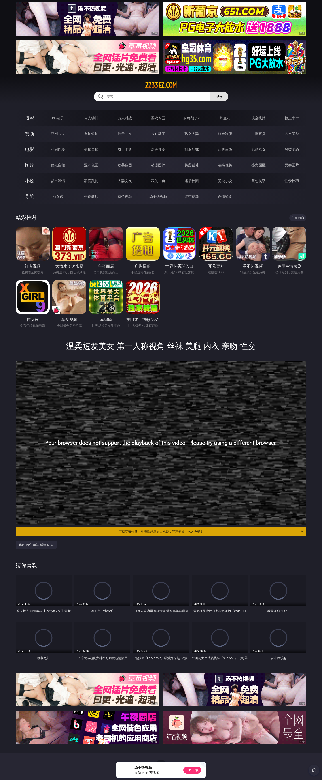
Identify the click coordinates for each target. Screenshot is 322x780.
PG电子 (58, 118)
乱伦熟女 (258, 149)
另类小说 (225, 180)
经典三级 (225, 149)
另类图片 (292, 165)
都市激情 (58, 180)
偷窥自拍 (58, 165)
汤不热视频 (158, 196)
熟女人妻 (191, 133)
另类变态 (292, 149)
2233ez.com (161, 85)
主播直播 (258, 133)
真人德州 (91, 118)
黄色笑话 (258, 180)
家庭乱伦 (91, 180)
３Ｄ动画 (158, 133)
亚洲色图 (91, 165)
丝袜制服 (225, 133)
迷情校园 (191, 180)
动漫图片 (158, 165)
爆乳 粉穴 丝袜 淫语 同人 (36, 545)
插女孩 (58, 196)
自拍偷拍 (91, 133)
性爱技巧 (292, 180)
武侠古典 (158, 180)
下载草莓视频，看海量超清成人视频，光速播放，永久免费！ (211, 531)
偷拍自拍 (91, 149)
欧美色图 (125, 165)
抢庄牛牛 (292, 118)
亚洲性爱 (58, 149)
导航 (29, 196)
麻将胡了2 (191, 118)
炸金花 (225, 118)
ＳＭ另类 (292, 133)
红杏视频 (191, 196)
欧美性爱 (158, 149)
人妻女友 (125, 180)
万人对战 (125, 118)
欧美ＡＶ (125, 133)
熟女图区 (258, 165)
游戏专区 (158, 118)
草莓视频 (125, 196)
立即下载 (192, 770)
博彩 (29, 118)
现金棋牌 (258, 118)
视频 (29, 134)
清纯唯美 (225, 165)
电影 (29, 149)
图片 (29, 165)
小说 (29, 181)
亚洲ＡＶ (58, 133)
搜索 (219, 96)
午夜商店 (91, 196)
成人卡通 (125, 149)
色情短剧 (225, 196)
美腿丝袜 (191, 165)
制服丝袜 (191, 149)
